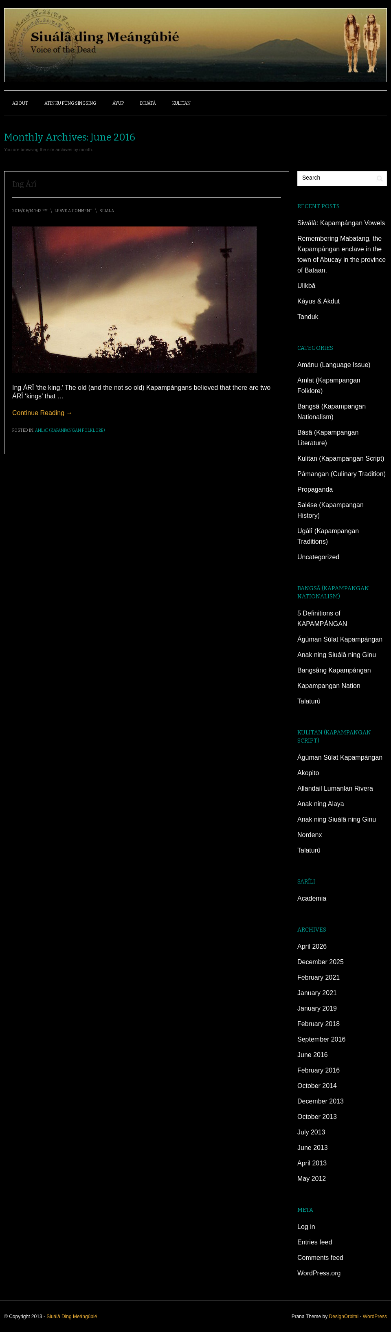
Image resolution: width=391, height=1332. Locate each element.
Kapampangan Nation (328, 685)
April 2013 (312, 1163)
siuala (106, 211)
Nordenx (309, 834)
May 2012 (311, 1178)
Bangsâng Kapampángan (334, 670)
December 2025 (320, 961)
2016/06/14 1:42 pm (30, 211)
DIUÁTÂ (148, 103)
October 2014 (317, 1085)
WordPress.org (318, 1273)
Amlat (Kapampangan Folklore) (70, 430)
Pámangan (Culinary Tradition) (341, 473)
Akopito (308, 772)
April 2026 (312, 946)
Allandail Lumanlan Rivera (335, 788)
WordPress (375, 1316)
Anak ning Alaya (320, 803)
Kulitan (181, 103)
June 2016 (312, 1054)
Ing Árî (24, 184)
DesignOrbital (343, 1316)
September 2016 (321, 1039)
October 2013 (317, 1116)
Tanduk (308, 316)
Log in (306, 1226)
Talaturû (309, 701)
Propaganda (315, 489)
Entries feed (314, 1242)
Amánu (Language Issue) (334, 364)
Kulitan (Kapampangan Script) (340, 458)
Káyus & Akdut (318, 301)
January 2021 (317, 992)
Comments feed (320, 1257)
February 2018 (318, 1023)
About (20, 103)
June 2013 (312, 1147)
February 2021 (318, 977)
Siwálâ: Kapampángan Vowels (341, 223)
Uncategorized (318, 557)
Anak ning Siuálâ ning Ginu (336, 654)
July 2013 (311, 1132)
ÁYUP (118, 103)
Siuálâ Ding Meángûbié (71, 1316)
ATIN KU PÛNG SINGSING (70, 103)
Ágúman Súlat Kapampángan (339, 639)
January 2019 (317, 1008)
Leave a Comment (73, 211)
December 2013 (320, 1101)
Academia (311, 898)
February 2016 (318, 1070)
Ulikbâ (306, 285)
